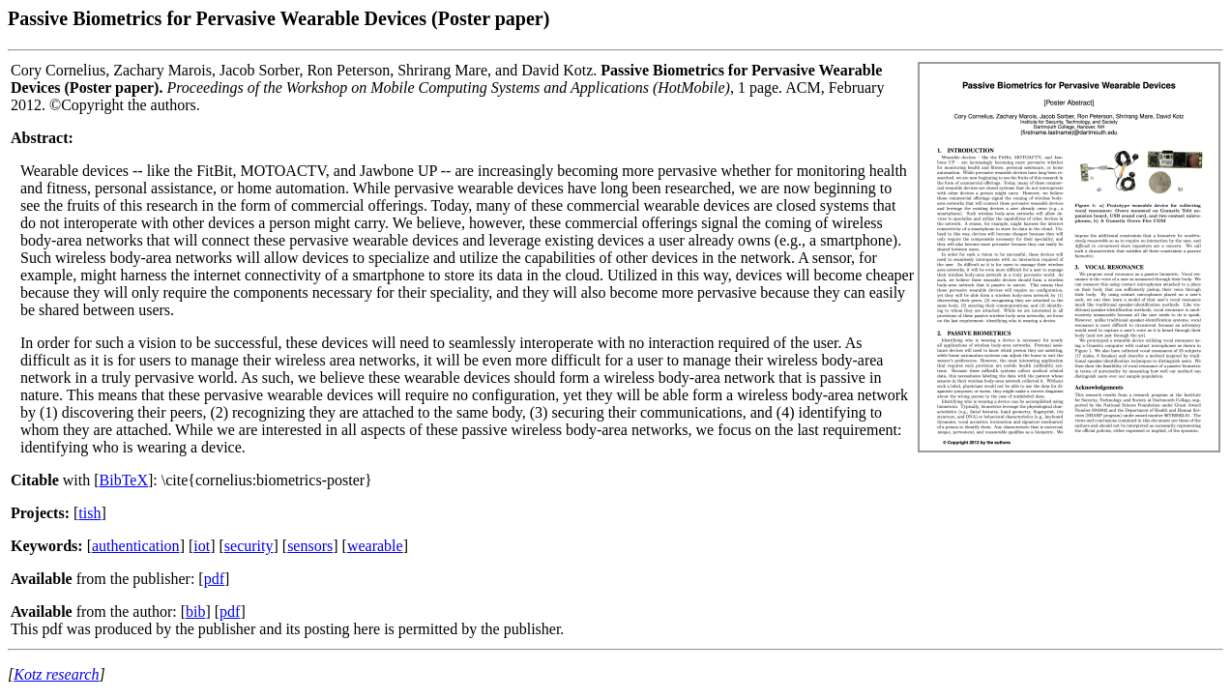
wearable (375, 546)
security (249, 546)
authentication (136, 546)
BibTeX (124, 480)
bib (195, 611)
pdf (214, 578)
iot (201, 546)
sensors (310, 546)
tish (89, 513)
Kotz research (56, 674)
